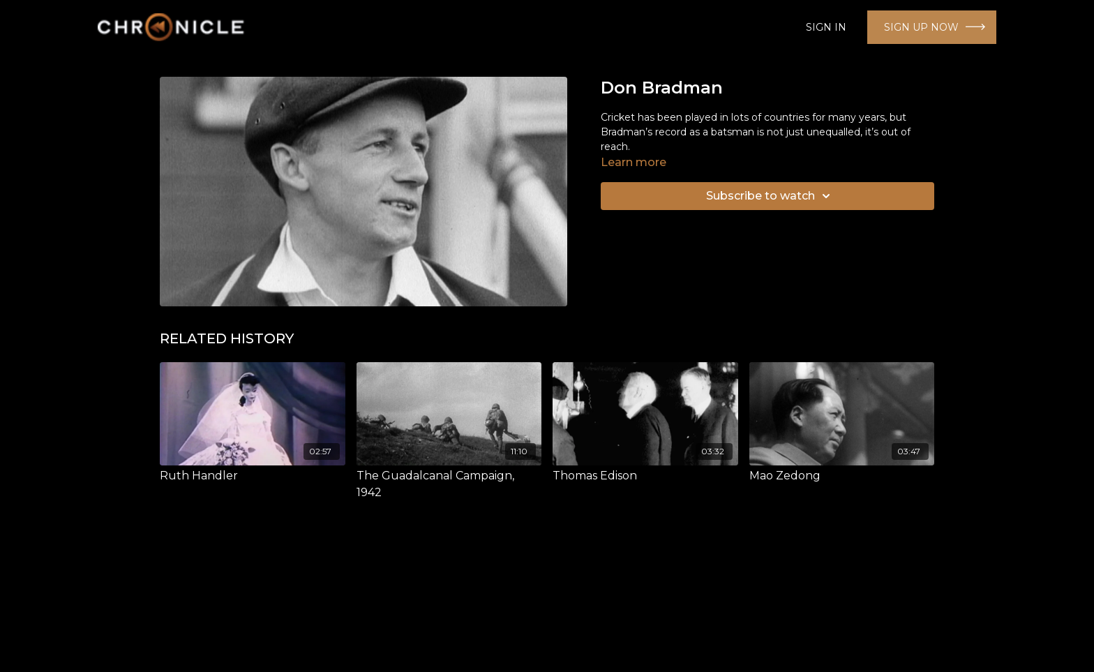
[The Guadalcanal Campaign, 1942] (449, 484)
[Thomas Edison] (645, 476)
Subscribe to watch (770, 196)
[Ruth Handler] (252, 476)
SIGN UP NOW (921, 27)
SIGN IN (826, 27)
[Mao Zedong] (842, 476)
